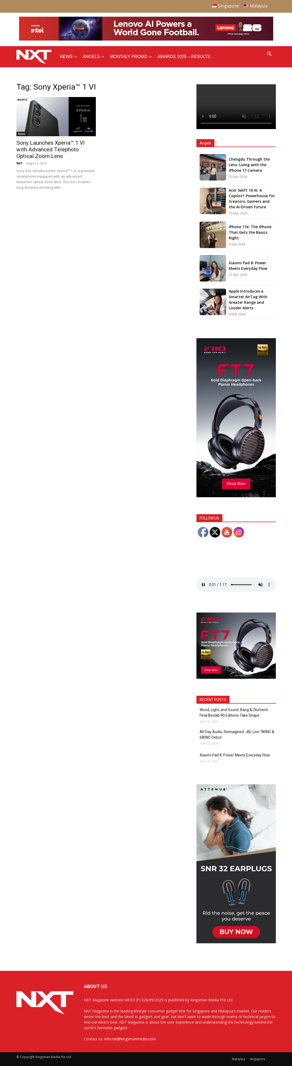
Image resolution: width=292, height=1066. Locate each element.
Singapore (257, 1059)
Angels (93, 56)
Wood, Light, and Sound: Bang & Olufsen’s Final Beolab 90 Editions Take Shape (234, 712)
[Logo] (36, 57)
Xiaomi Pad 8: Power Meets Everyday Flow (235, 755)
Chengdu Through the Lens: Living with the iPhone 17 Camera (249, 165)
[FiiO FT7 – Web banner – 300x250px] (236, 677)
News (68, 56)
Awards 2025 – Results (184, 56)
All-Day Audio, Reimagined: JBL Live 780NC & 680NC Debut (237, 734)
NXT (19, 163)
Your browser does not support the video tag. (236, 106)
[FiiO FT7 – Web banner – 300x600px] (236, 495)
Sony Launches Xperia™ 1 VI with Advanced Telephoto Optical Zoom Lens (50, 149)
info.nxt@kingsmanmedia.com (130, 1038)
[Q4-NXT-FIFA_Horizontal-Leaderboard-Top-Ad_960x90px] (146, 39)
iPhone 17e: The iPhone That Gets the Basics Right (250, 232)
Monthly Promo (131, 56)
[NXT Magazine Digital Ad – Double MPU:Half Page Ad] (236, 941)
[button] (269, 54)
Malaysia (238, 1059)
